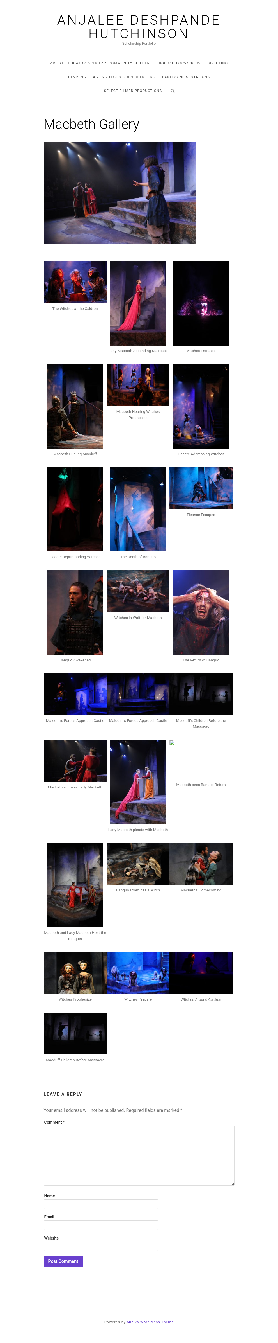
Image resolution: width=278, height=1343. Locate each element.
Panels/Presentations (186, 77)
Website (51, 1238)
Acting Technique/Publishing (124, 77)
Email (49, 1217)
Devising (77, 77)
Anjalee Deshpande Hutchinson (139, 26)
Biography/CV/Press (179, 63)
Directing (217, 63)
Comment (54, 1122)
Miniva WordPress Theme (150, 1322)
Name (49, 1196)
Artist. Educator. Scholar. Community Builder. (100, 63)
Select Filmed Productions (133, 91)
